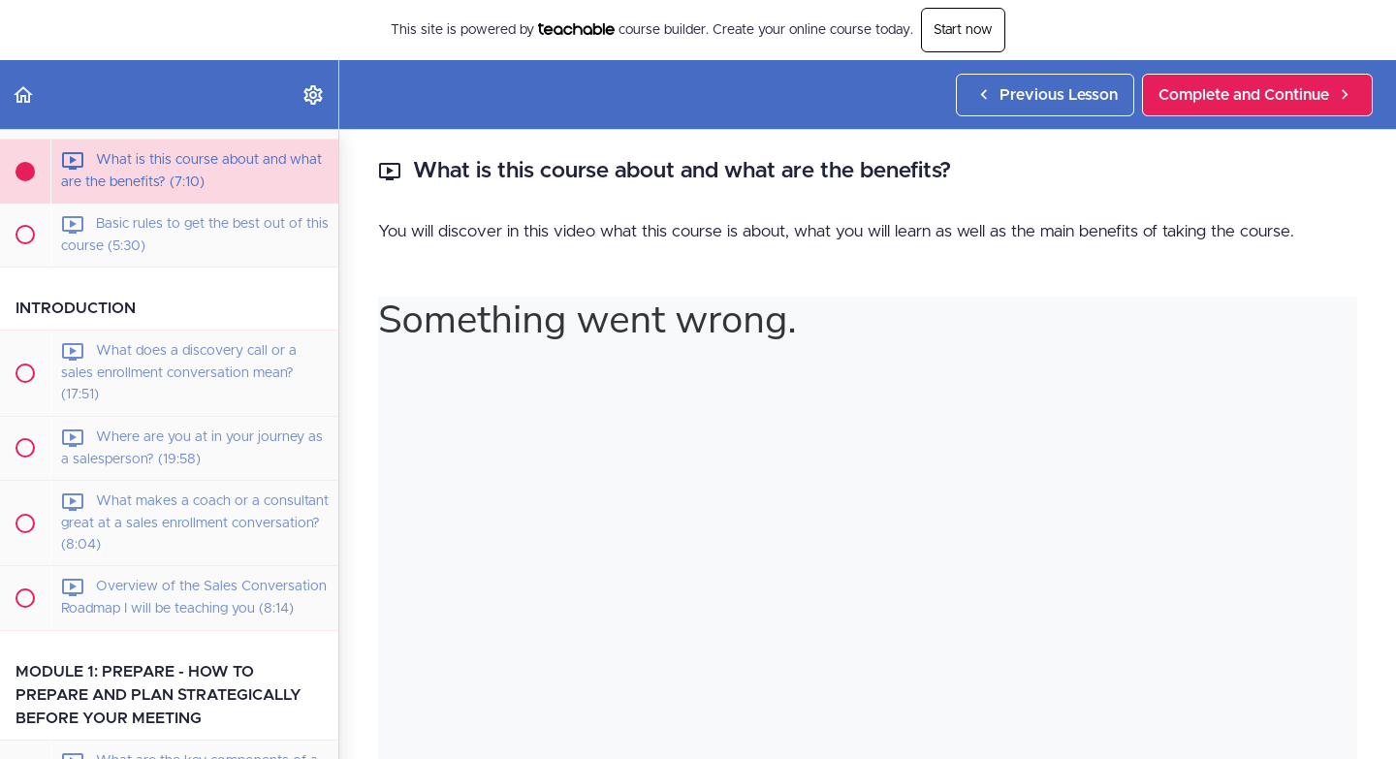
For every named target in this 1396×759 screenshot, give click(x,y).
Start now (963, 30)
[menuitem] (314, 94)
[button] (24, 94)
